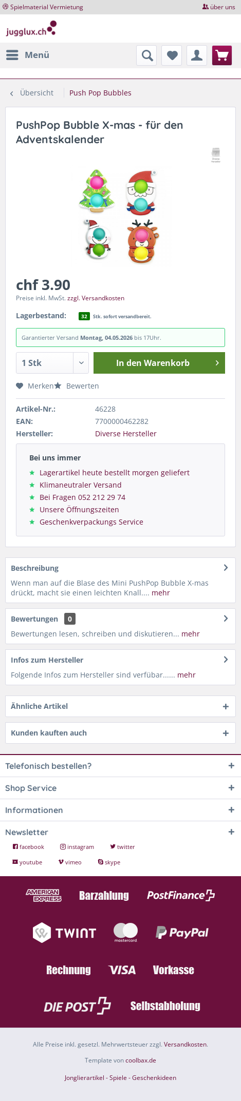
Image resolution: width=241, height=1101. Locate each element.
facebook (29, 847)
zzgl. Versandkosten (95, 298)
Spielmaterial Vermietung (46, 7)
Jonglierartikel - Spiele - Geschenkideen (120, 1077)
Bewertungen (34, 619)
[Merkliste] (171, 55)
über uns (222, 7)
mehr (160, 592)
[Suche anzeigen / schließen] (146, 55)
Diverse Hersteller (126, 433)
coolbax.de (140, 1060)
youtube (28, 862)
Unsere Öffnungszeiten (79, 509)
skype (109, 862)
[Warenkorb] (222, 55)
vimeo (70, 862)
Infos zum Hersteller (47, 660)
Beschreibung (35, 568)
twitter (122, 847)
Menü (27, 54)
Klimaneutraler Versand (81, 485)
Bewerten (76, 386)
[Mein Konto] (197, 55)
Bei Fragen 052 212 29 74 (82, 497)
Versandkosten (185, 1044)
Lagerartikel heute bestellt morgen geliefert (115, 472)
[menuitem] (27, 55)
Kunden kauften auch (49, 733)
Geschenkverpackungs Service (91, 522)
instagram (78, 847)
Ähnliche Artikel (39, 706)
